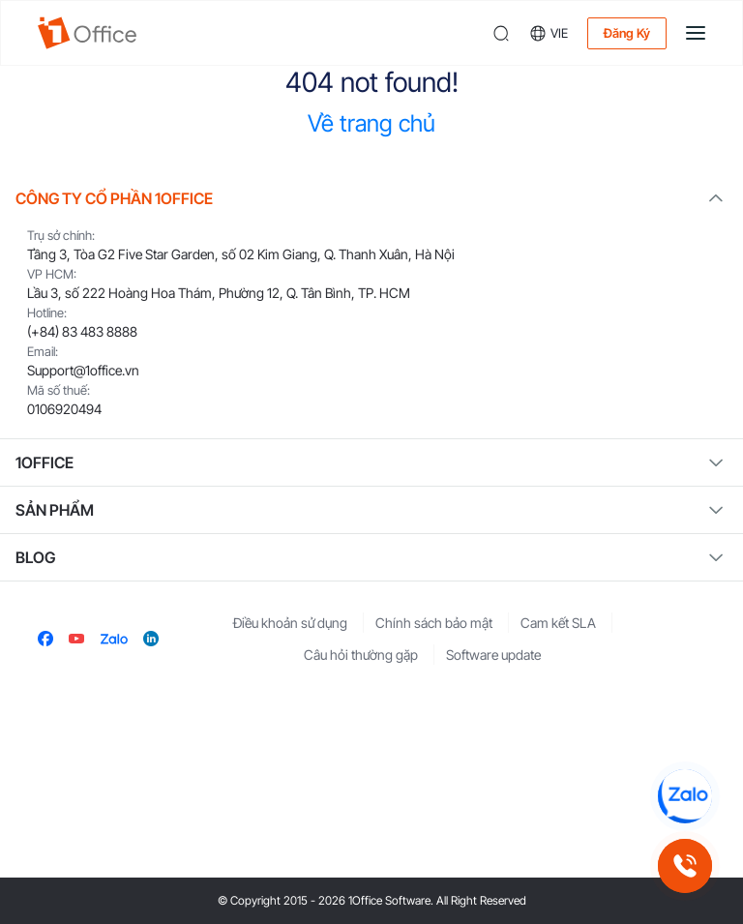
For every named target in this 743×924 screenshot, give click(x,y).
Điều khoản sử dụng (290, 622)
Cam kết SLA (558, 622)
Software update (493, 654)
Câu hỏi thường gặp (361, 654)
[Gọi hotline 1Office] (685, 866)
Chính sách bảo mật (433, 622)
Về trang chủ (371, 123)
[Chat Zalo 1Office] (685, 796)
